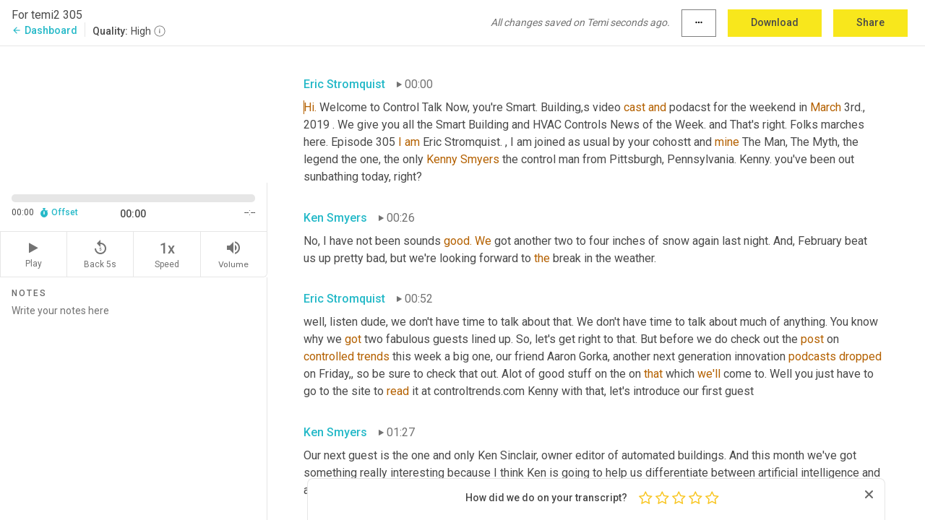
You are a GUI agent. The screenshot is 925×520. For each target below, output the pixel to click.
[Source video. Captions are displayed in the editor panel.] (133, 113)
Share (870, 22)
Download (775, 22)
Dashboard (44, 30)
